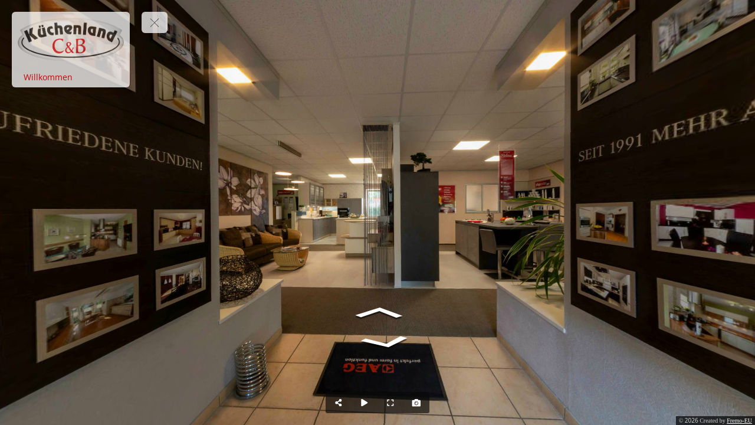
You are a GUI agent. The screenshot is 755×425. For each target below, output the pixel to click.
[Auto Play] (365, 402)
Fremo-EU (739, 420)
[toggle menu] (155, 22)
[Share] (339, 402)
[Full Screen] (390, 402)
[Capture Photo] (416, 402)
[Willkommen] (71, 77)
